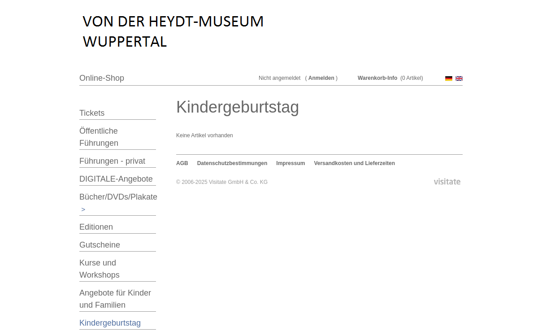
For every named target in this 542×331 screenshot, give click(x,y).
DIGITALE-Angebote (116, 178)
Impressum (290, 163)
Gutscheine (99, 244)
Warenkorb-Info (377, 78)
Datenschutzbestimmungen (232, 163)
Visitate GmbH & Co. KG (238, 182)
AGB (182, 163)
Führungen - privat (112, 161)
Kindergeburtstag (110, 322)
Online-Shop (101, 78)
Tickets (91, 113)
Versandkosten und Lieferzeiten (354, 163)
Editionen (96, 226)
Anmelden (321, 78)
